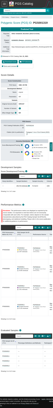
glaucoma (18, 13)
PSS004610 (20, 248)
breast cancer (12, 13)
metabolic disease (18, 40)
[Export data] (48, 176)
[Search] (28, 176)
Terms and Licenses (10, 66)
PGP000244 (30, 125)
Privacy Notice (25, 403)
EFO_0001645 (27, 13)
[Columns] (43, 176)
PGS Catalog (5, 17)
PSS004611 (20, 267)
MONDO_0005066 (31, 40)
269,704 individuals (22, 186)
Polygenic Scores (15, 17)
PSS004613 (20, 304)
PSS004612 (20, 286)
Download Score (9, 62)
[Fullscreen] (39, 176)
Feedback (51, 147)
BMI (23, 13)
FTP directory (25, 62)
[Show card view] (35, 227)
